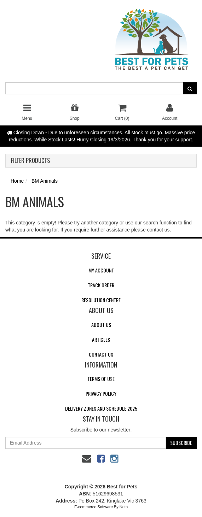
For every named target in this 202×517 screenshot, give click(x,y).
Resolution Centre (101, 300)
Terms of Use (101, 378)
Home (17, 181)
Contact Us (101, 354)
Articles (101, 339)
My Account (101, 270)
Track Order (101, 285)
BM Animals (44, 181)
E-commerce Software (93, 507)
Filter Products (30, 161)
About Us (101, 324)
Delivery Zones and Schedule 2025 (101, 408)
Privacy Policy (101, 393)
